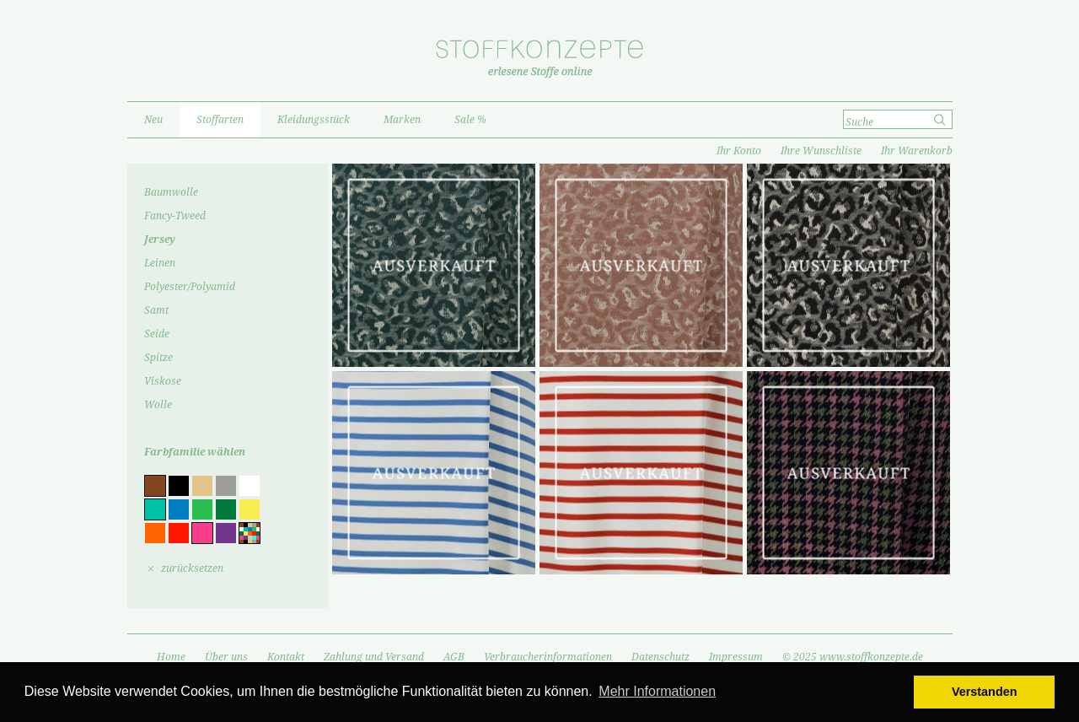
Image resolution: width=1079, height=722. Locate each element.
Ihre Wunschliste (821, 151)
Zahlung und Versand (374, 657)
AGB (453, 657)
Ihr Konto (739, 151)
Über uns (226, 657)
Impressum (736, 657)
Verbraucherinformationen (548, 657)
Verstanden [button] (984, 691)
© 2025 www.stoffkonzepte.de (852, 657)
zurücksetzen (192, 568)
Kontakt (285, 657)
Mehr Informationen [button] (657, 691)
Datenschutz (660, 657)
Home (171, 657)
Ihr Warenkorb (917, 151)
